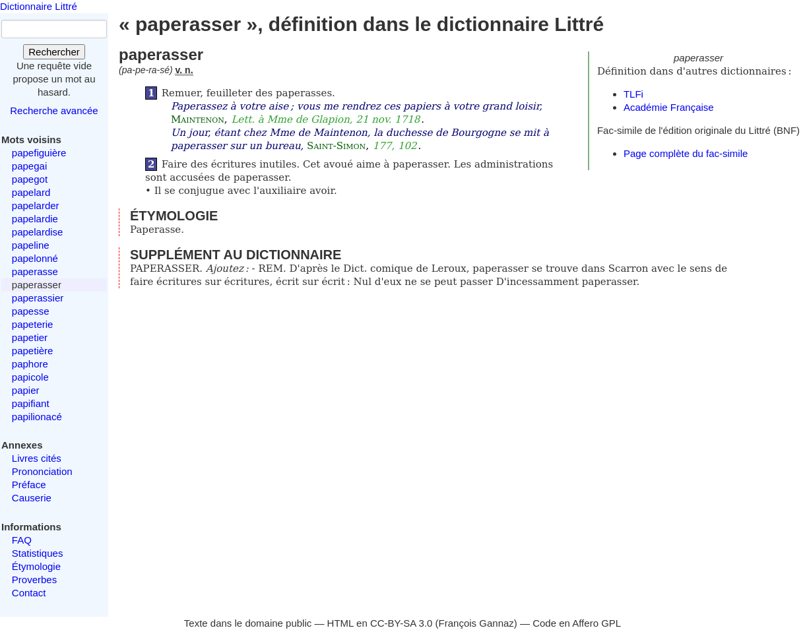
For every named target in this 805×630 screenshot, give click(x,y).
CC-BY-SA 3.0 (401, 623)
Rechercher (54, 51)
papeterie (32, 324)
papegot (30, 179)
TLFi (633, 94)
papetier (30, 337)
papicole (30, 377)
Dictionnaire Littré (38, 6)
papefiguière (39, 152)
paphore (30, 363)
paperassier (37, 297)
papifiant (30, 403)
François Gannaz (476, 623)
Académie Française (669, 107)
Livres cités (36, 458)
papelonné (35, 258)
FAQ (22, 540)
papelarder (35, 205)
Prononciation (42, 471)
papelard (31, 192)
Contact (29, 592)
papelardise (37, 231)
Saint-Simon (336, 146)
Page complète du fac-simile (686, 153)
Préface (29, 484)
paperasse (35, 271)
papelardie (35, 218)
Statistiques (37, 553)
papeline (30, 245)
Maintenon (197, 119)
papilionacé (37, 416)
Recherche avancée (54, 110)
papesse (30, 311)
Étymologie (36, 566)
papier (26, 390)
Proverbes (34, 579)
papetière (32, 350)
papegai (29, 166)
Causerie (31, 497)
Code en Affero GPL (576, 623)
